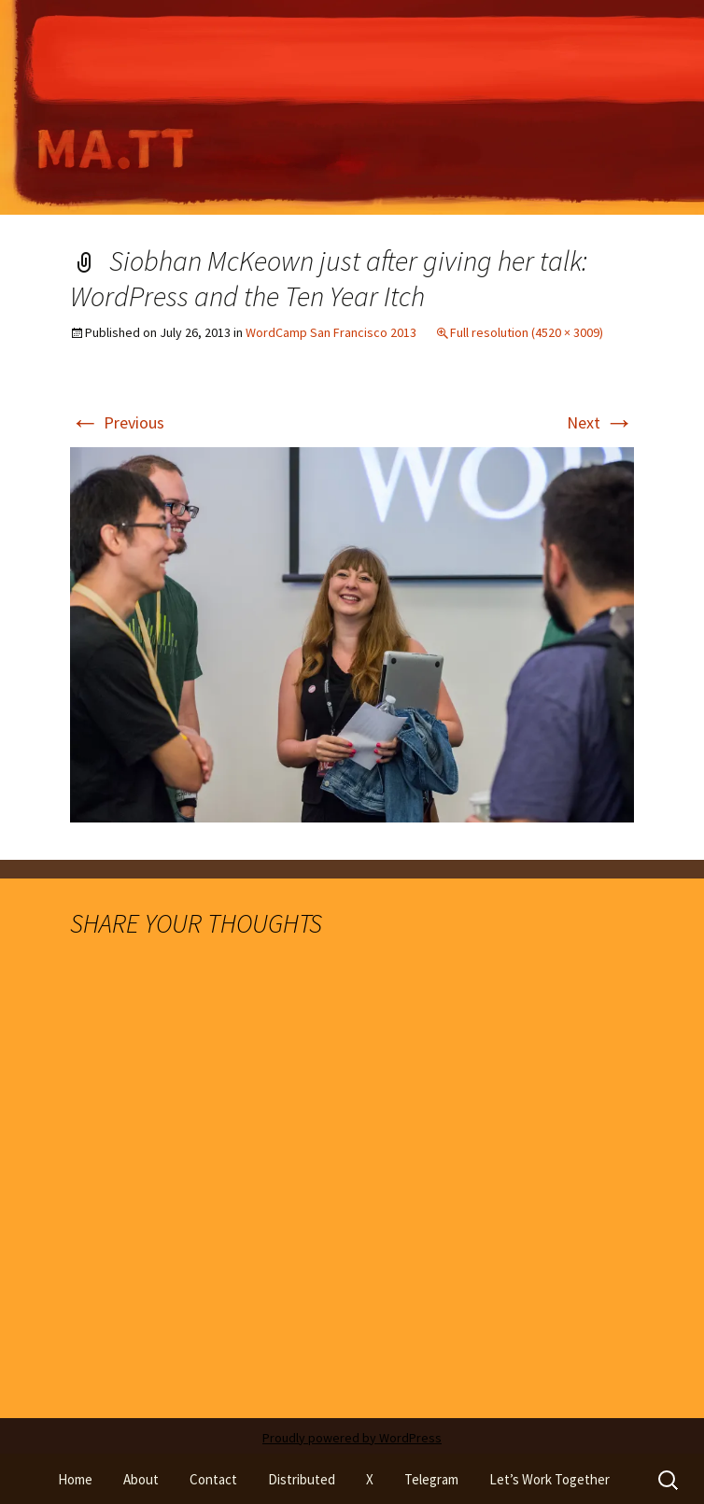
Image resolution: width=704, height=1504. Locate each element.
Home (75, 1479)
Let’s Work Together (549, 1479)
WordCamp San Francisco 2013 (331, 332)
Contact (213, 1479)
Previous (117, 422)
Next (600, 422)
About (141, 1479)
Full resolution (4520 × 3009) (526, 332)
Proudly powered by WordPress (352, 1437)
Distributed (301, 1479)
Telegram (431, 1479)
